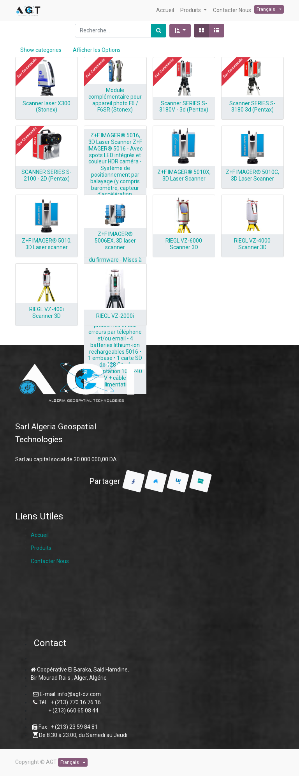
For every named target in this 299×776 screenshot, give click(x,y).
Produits (41, 548)
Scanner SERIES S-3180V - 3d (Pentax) (183, 106)
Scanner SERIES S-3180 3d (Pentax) (252, 106)
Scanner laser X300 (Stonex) (46, 106)
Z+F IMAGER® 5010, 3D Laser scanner (47, 243)
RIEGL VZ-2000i (115, 316)
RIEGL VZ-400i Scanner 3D (46, 312)
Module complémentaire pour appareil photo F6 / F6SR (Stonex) (115, 100)
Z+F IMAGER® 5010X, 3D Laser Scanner (184, 175)
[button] (180, 30)
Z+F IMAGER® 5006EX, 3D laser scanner (115, 240)
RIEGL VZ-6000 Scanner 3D (183, 243)
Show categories (41, 50)
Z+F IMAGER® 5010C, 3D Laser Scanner (252, 175)
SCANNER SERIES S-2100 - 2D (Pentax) (46, 175)
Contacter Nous (50, 561)
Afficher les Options (97, 50)
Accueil (40, 535)
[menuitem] (165, 10)
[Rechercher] (158, 30)
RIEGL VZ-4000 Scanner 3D (252, 243)
